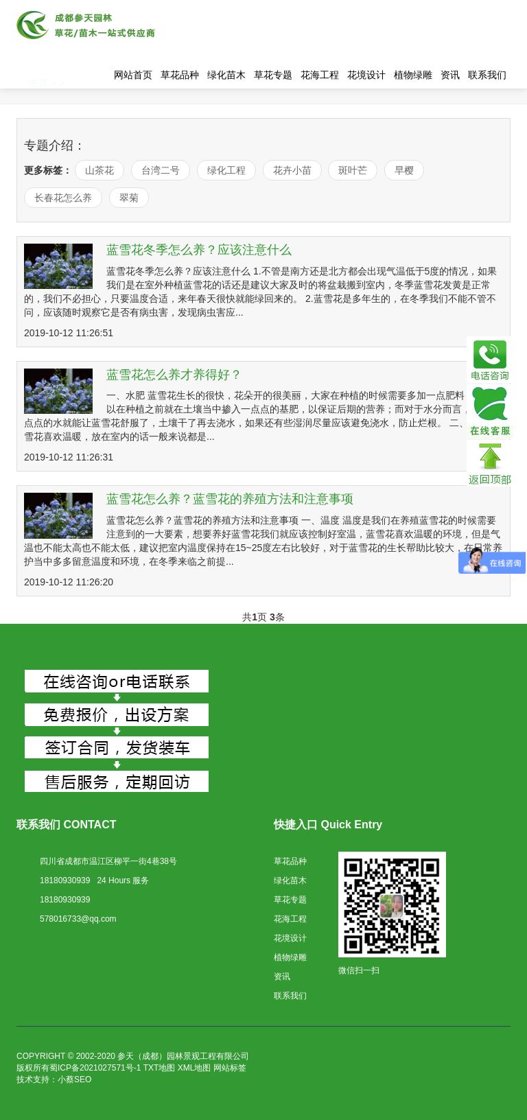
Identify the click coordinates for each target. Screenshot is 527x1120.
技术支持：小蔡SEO (53, 1079)
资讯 (450, 74)
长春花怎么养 (63, 197)
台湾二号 (160, 170)
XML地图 (194, 1068)
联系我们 (487, 74)
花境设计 (366, 74)
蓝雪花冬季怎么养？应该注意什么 (199, 250)
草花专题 (273, 74)
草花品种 (180, 74)
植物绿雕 (413, 74)
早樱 (404, 170)
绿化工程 (226, 170)
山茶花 (99, 170)
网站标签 (229, 1068)
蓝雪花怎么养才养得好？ (174, 375)
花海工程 (320, 74)
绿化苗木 (226, 74)
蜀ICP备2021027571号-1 (95, 1068)
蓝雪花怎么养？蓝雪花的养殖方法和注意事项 (229, 499)
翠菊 (129, 197)
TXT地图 (159, 1068)
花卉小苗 (292, 170)
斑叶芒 (352, 170)
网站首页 (133, 74)
